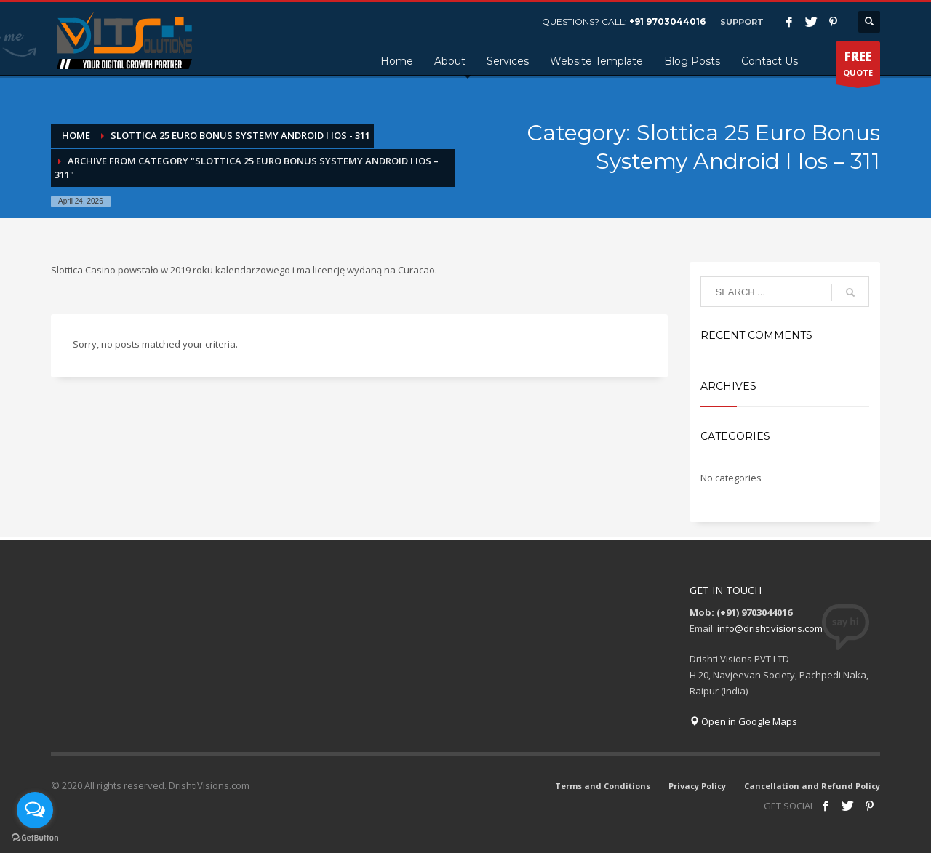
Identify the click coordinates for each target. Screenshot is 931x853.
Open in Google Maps (743, 721)
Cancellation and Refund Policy (812, 785)
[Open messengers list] (35, 810)
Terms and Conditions (602, 785)
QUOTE (858, 66)
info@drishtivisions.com (770, 628)
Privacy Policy (697, 785)
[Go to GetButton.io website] (35, 838)
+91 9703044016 (667, 21)
